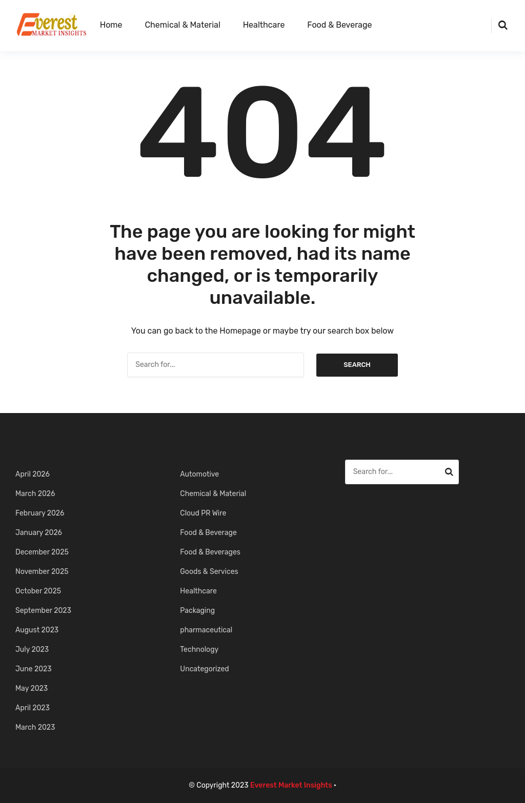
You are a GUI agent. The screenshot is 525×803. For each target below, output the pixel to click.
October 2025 (38, 591)
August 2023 (36, 630)
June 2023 (33, 669)
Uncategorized (204, 669)
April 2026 (32, 474)
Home (111, 25)
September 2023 (43, 610)
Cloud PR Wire (203, 513)
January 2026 (38, 532)
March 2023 (35, 727)
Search (357, 364)
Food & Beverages (210, 552)
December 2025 (42, 552)
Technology (199, 649)
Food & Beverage (339, 25)
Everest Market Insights (291, 785)
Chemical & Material (182, 25)
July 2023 (32, 649)
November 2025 (42, 571)
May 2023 (31, 688)
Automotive (199, 474)
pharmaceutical (206, 630)
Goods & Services (209, 571)
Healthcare (264, 25)
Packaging (197, 610)
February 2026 (40, 513)
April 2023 (32, 708)
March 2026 (35, 493)
